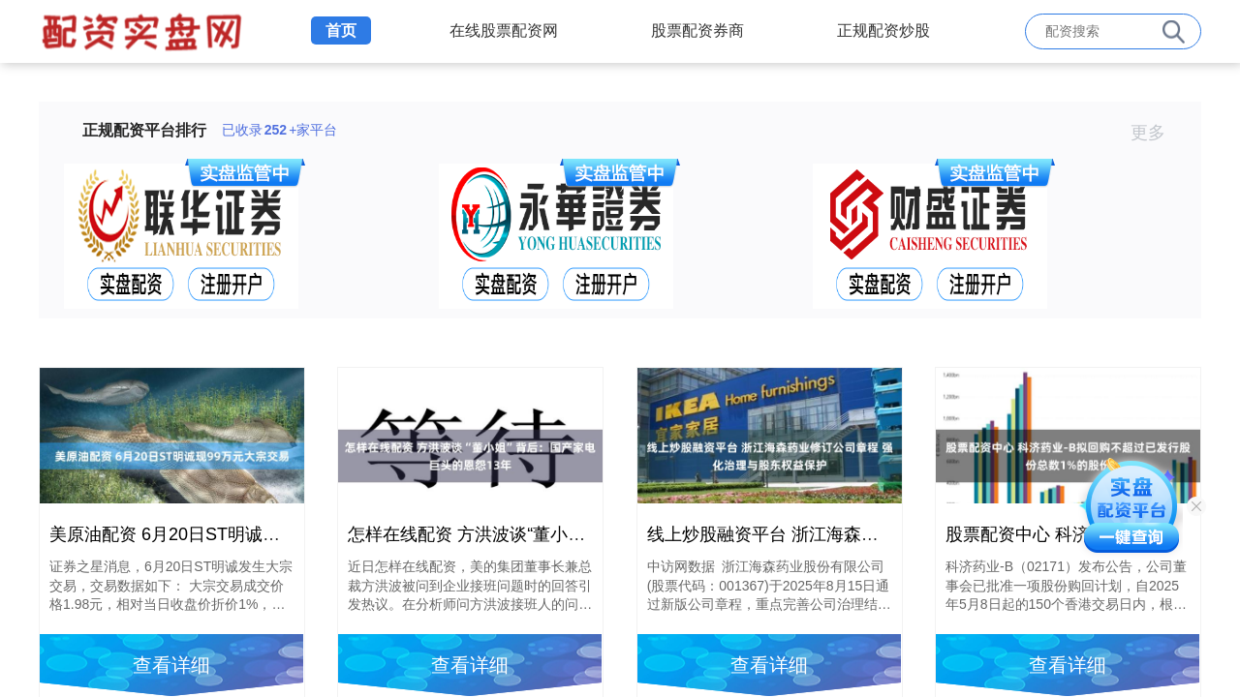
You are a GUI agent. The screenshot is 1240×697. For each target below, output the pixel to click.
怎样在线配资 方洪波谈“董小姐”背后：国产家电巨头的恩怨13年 (592, 534)
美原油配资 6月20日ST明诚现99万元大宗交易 (226, 534)
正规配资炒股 (883, 30)
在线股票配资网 (504, 30)
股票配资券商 (697, 30)
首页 (341, 30)
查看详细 (171, 665)
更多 (1156, 132)
